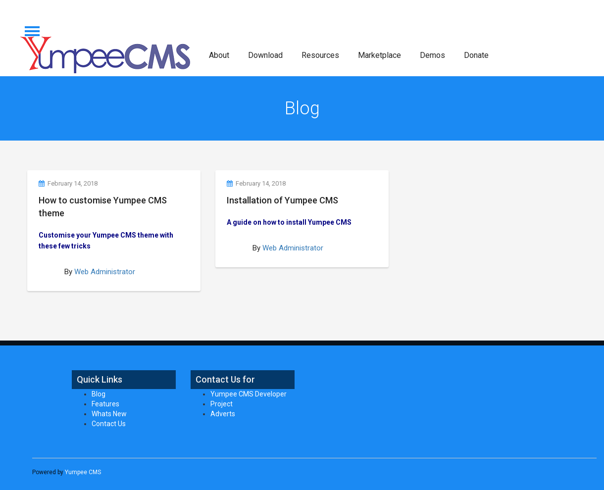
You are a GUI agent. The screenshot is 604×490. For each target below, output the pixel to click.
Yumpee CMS (83, 472)
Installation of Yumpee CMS (282, 200)
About (219, 55)
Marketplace (379, 55)
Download (265, 55)
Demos (432, 55)
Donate (476, 55)
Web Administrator (104, 271)
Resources (320, 55)
